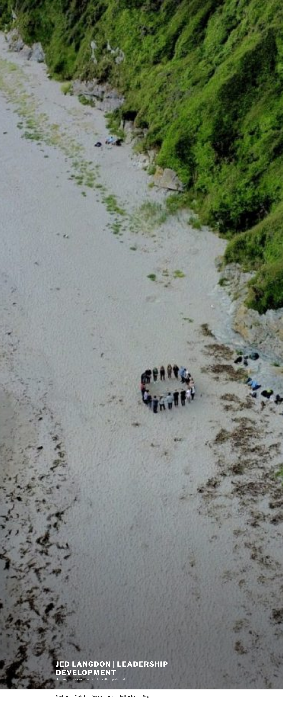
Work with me (102, 696)
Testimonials (128, 696)
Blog (146, 696)
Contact (80, 696)
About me (61, 696)
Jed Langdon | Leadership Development (112, 667)
